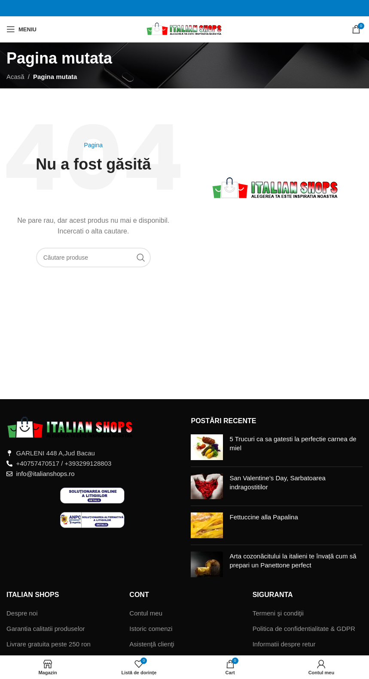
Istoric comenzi (150, 628)
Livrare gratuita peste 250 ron (48, 644)
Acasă (15, 76)
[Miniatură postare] (207, 447)
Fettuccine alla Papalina (263, 517)
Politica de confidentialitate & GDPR (304, 628)
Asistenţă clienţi (151, 644)
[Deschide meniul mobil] (21, 29)
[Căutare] (93, 257)
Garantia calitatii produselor (45, 628)
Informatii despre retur (284, 644)
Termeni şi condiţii (278, 613)
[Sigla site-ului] (184, 28)
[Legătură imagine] (70, 427)
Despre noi (22, 613)
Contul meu (145, 613)
